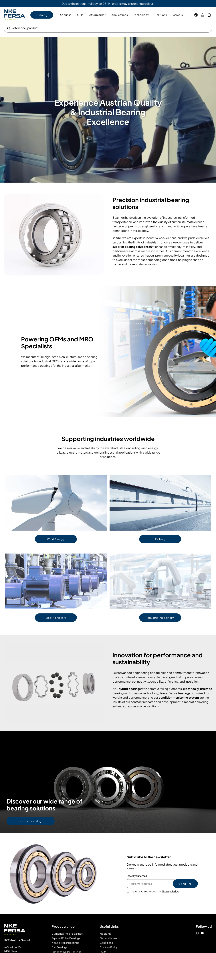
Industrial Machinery (160, 617)
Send (185, 883)
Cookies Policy (109, 947)
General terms (108, 938)
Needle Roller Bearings (65, 942)
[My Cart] (209, 15)
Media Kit (105, 933)
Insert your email (137, 875)
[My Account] (202, 15)
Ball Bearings (59, 947)
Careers (178, 14)
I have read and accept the (154, 891)
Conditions (106, 942)
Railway (160, 539)
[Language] (196, 15)
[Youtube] (202, 933)
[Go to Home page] (14, 14)
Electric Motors (55, 617)
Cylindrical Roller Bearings (67, 933)
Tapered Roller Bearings (66, 938)
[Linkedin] (197, 933)
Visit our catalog (30, 821)
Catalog (41, 15)
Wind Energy (55, 539)
